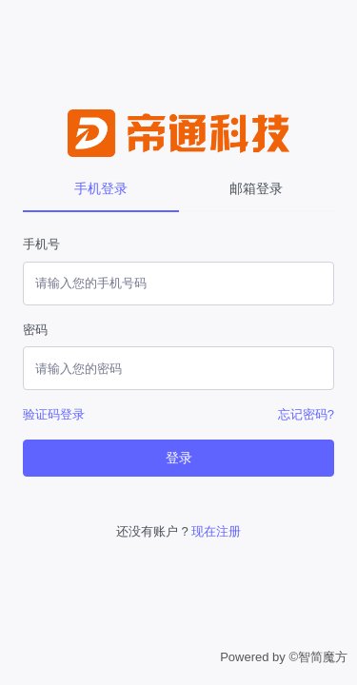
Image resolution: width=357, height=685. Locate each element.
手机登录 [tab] (101, 188)
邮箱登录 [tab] (256, 188)
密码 (35, 330)
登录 (179, 457)
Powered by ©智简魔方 (283, 657)
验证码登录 (54, 414)
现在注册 (216, 531)
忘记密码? (306, 414)
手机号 (41, 244)
